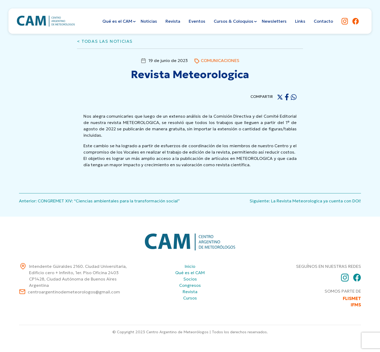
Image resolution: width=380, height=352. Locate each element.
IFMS (356, 304)
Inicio (190, 266)
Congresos (190, 285)
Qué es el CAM (190, 272)
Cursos (190, 298)
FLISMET (352, 298)
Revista (190, 291)
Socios (190, 279)
